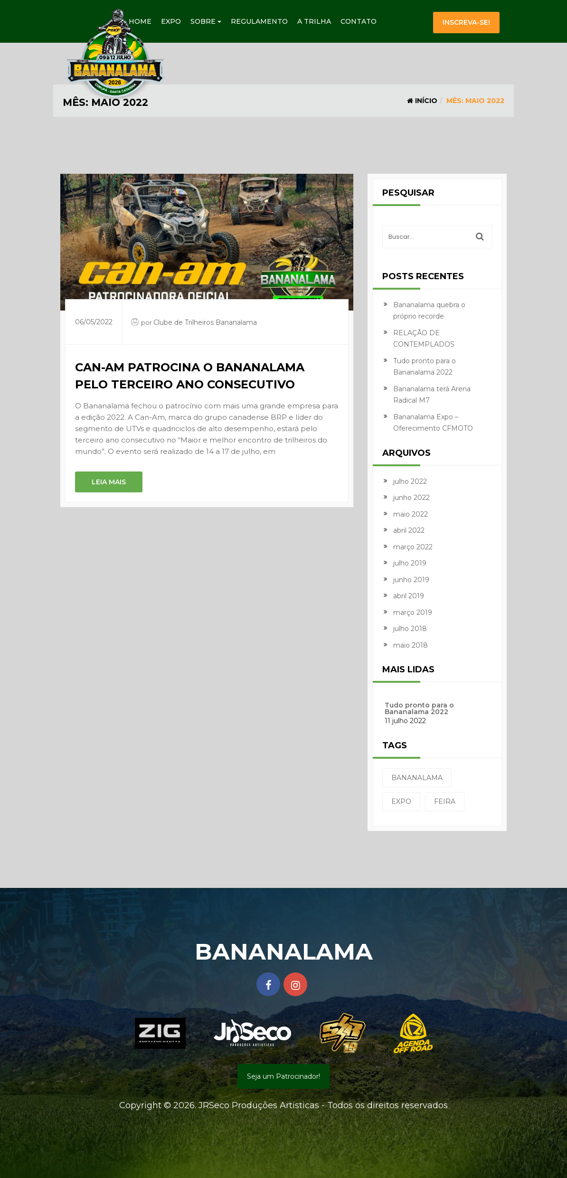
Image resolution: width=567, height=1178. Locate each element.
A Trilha (314, 21)
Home (140, 21)
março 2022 (413, 547)
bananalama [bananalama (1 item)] (417, 777)
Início (422, 100)
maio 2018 (410, 645)
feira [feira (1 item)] (444, 801)
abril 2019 (408, 596)
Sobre (205, 21)
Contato (358, 21)
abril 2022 (409, 530)
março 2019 (412, 612)
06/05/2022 (94, 322)
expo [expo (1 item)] (401, 801)
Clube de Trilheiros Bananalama (205, 322)
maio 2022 (410, 514)
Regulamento (259, 21)
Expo (171, 21)
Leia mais (109, 482)
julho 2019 (409, 563)
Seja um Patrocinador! (283, 1076)
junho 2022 (411, 497)
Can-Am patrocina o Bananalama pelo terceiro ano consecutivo (189, 375)
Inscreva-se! (466, 22)
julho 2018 (410, 628)
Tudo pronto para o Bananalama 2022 (419, 708)
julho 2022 (410, 481)
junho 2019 (411, 579)
